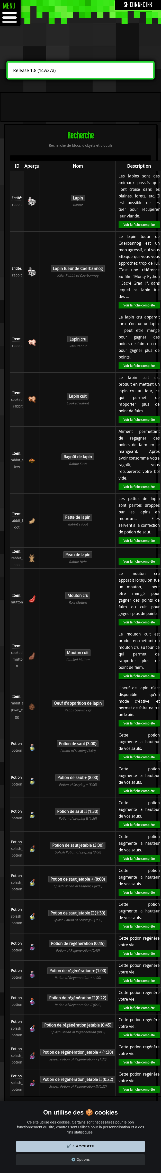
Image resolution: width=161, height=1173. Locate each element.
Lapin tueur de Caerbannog (78, 268)
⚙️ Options (80, 1159)
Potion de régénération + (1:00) (77, 970)
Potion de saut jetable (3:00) (77, 845)
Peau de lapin (77, 555)
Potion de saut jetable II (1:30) (77, 913)
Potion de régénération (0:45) (77, 943)
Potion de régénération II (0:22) (77, 998)
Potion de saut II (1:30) (77, 811)
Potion (16, 743)
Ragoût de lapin (78, 457)
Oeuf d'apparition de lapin (78, 703)
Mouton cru (77, 595)
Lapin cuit (77, 396)
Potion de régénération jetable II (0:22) (77, 1079)
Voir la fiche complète (139, 225)
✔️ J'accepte (80, 1146)
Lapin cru (77, 339)
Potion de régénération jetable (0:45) (77, 1025)
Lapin (78, 198)
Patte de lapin (77, 517)
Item (16, 338)
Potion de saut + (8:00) (77, 777)
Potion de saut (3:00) (77, 744)
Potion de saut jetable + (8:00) (77, 879)
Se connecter (138, 5)
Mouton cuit (77, 652)
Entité (16, 197)
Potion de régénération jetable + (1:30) (77, 1052)
